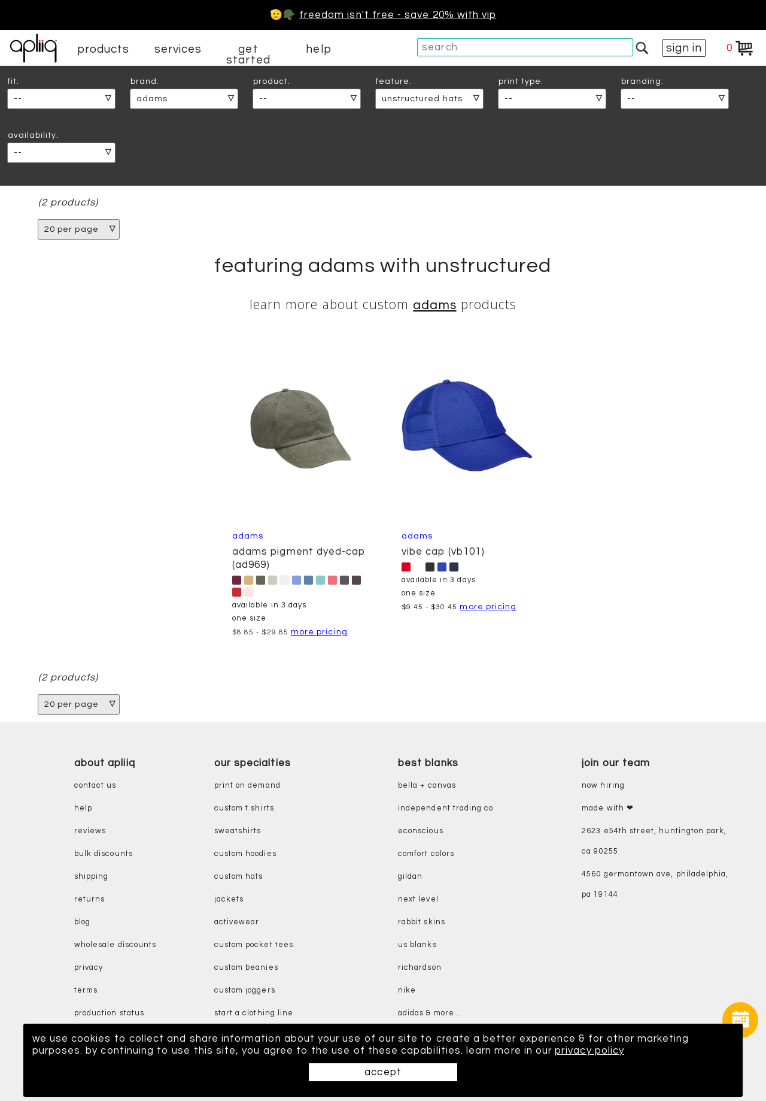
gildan (410, 877)
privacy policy (592, 1050)
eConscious (420, 832)
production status (109, 1014)
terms (86, 991)
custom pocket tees (253, 945)
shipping (91, 877)
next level (418, 900)
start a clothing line (253, 1014)
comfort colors (426, 854)
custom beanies (246, 968)
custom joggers (244, 991)
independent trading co (445, 809)
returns (89, 900)
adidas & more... (429, 1014)
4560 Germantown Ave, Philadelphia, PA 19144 (655, 885)
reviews (90, 832)
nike (407, 991)
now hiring (603, 786)
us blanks (417, 945)
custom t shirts (244, 809)
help (318, 49)
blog (82, 923)
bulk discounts (103, 854)
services (178, 49)
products (103, 49)
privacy (88, 968)
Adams (434, 305)
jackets (229, 900)
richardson (420, 968)
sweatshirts (238, 832)
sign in (684, 48)
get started (248, 54)
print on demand (247, 786)
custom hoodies (245, 854)
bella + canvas (427, 786)
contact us (95, 786)
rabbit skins (421, 923)
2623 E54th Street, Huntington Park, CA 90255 (654, 842)
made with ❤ (608, 809)
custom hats (238, 877)
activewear (237, 923)
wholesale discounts (115, 945)
